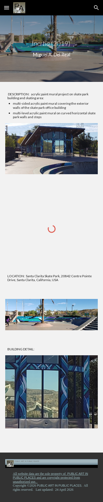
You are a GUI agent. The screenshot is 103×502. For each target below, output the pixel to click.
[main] (51, 48)
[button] (6, 7)
